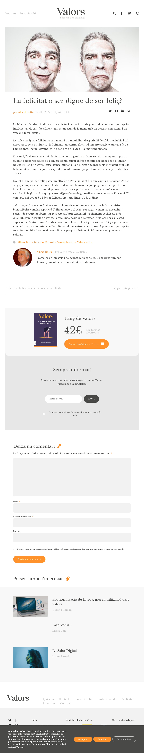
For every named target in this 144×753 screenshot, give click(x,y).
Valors (81, 242)
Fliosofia (50, 242)
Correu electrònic (23, 516)
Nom (16, 502)
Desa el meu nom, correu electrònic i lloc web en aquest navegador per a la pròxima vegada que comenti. (70, 549)
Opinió (58, 112)
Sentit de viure (66, 242)
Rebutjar (102, 739)
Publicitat (127, 699)
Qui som (48, 699)
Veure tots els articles (71, 251)
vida (89, 242)
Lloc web (17, 531)
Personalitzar (124, 739)
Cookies (65, 703)
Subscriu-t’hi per (84, 344)
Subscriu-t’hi (28, 13)
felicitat (39, 242)
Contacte (64, 699)
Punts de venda (106, 699)
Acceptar (83, 739)
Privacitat (49, 703)
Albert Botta (26, 112)
